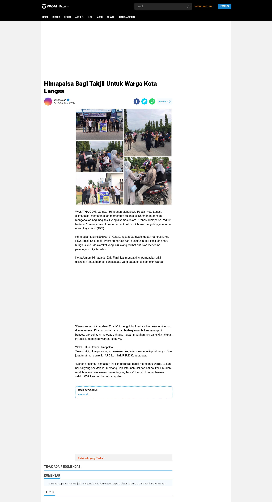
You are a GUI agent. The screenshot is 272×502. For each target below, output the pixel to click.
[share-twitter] (144, 101)
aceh (100, 17)
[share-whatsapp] (152, 101)
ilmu (90, 17)
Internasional (126, 17)
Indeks (56, 17)
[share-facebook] (137, 101)
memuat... (84, 394)
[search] (163, 6)
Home (45, 17)
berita (67, 17)
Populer (224, 6)
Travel (110, 17)
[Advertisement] (136, 47)
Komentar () (165, 101)
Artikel (79, 17)
